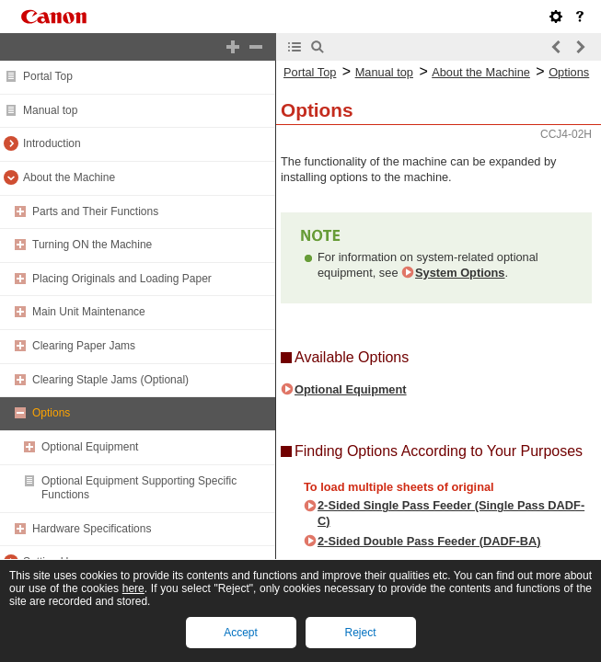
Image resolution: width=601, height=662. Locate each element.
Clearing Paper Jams (83, 345)
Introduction (52, 143)
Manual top (50, 110)
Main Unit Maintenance (88, 311)
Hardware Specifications (91, 528)
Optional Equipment (89, 446)
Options (51, 412)
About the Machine (69, 177)
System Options (459, 273)
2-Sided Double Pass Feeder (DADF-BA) (429, 541)
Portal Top (48, 76)
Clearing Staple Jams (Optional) (110, 379)
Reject (360, 632)
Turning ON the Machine (92, 244)
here (133, 588)
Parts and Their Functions (95, 211)
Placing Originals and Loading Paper (122, 278)
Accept (241, 632)
